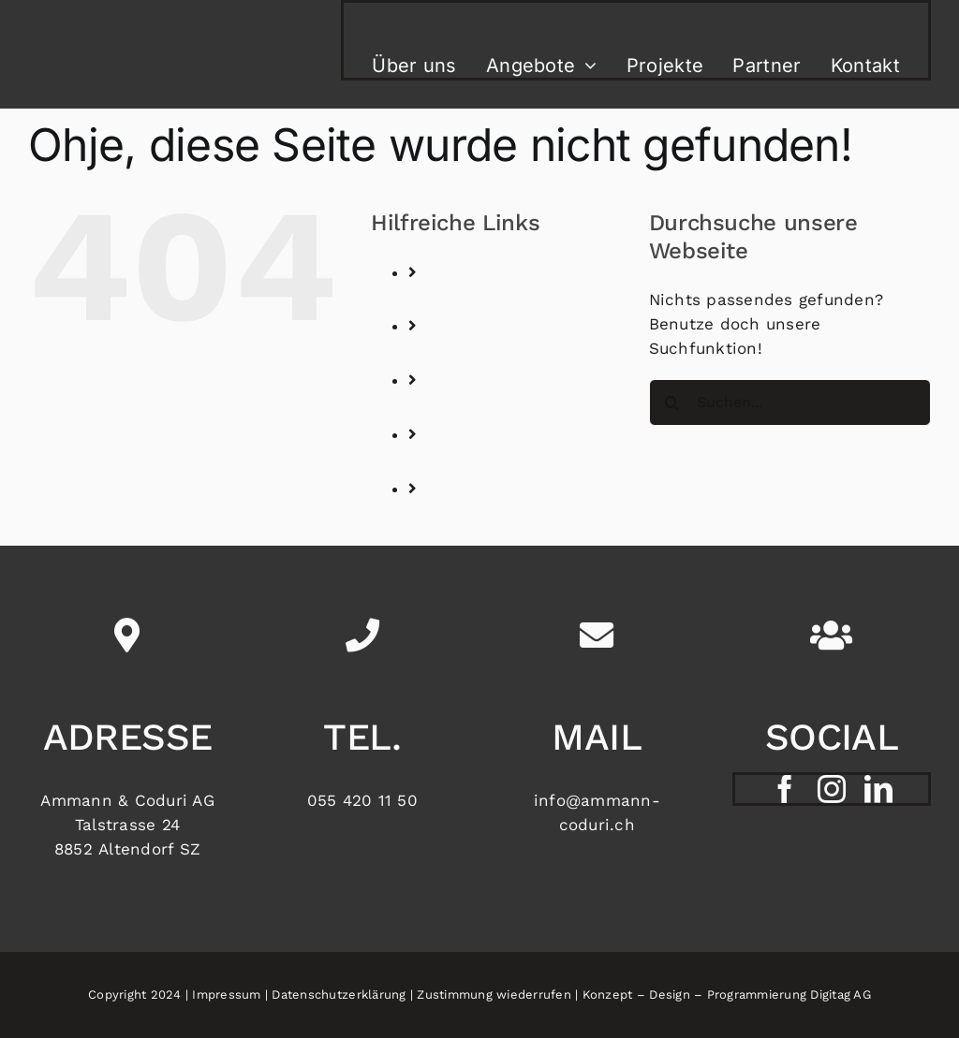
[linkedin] (878, 789)
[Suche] (672, 402)
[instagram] (832, 789)
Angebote (485, 353)
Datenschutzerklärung (339, 994)
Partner (476, 461)
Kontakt (478, 515)
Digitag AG (840, 994)
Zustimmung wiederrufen (494, 994)
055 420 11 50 (362, 800)
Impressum (226, 994)
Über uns (483, 298)
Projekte (480, 407)
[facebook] (785, 789)
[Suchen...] (790, 402)
